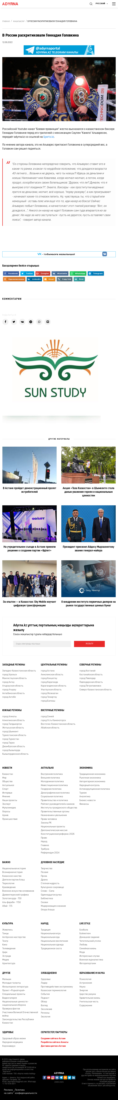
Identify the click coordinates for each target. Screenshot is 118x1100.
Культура (7, 924)
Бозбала (83, 930)
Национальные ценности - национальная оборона (15, 1003)
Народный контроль (89, 785)
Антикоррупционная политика (94, 789)
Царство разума (87, 994)
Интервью (7, 793)
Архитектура (8, 963)
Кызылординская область (15, 754)
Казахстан (7, 774)
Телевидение (9, 949)
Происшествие (10, 819)
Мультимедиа (9, 808)
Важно (6, 862)
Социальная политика (52, 797)
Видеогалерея (9, 998)
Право (44, 838)
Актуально (47, 768)
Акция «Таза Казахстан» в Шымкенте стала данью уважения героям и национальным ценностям (88, 492)
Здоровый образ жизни (14, 1039)
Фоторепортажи (87, 963)
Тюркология (8, 883)
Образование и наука (92, 973)
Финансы (84, 804)
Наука (82, 987)
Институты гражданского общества (59, 808)
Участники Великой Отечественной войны (20, 1014)
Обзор (44, 1002)
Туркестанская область (14, 735)
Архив (5, 815)
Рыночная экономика (90, 778)
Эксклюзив (46, 1009)
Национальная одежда (52, 945)
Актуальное (8, 785)
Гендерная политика (51, 789)
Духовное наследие (52, 862)
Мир (4, 778)
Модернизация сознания (53, 906)
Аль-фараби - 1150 (11, 902)
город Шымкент (10, 732)
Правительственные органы (55, 812)
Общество (7, 781)
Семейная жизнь (87, 949)
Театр (5, 941)
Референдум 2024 (50, 853)
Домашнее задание (89, 937)
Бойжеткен (85, 933)
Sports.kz (48, 137)
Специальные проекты (13, 994)
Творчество (46, 869)
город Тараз (8, 743)
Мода (82, 952)
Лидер (44, 983)
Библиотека (47, 898)
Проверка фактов (11, 1009)
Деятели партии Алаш (13, 880)
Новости (7, 768)
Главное (45, 845)
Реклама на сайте (8, 1091)
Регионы (45, 1013)
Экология (45, 1017)
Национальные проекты (53, 827)
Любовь (83, 945)
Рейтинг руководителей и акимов (57, 804)
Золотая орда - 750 (12, 898)
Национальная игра (51, 933)
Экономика (86, 768)
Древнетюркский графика (15, 895)
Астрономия (85, 983)
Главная (6, 21)
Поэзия (44, 872)
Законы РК (46, 823)
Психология (85, 979)
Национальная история (14, 869)
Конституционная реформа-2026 (58, 834)
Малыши (6, 979)
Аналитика (84, 797)
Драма (44, 880)
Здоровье (46, 979)
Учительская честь (88, 1002)
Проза (44, 876)
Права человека (49, 819)
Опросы (6, 812)
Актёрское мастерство (14, 937)
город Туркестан (10, 739)
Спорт (5, 789)
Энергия (83, 990)
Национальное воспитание (54, 941)
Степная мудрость (50, 883)
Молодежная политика (52, 781)
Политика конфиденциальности (26, 1091)
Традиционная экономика (92, 774)
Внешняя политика (50, 778)
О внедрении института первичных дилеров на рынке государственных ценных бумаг (88, 604)
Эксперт (6, 804)
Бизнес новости (87, 800)
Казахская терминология (53, 990)
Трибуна (45, 849)
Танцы (5, 933)
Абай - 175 (7, 906)
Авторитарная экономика (92, 781)
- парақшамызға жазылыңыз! (56, 254)
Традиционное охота (51, 949)
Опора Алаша (48, 910)
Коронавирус (9, 1046)
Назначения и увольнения (54, 815)
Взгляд (44, 1005)
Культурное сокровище (52, 887)
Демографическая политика (55, 793)
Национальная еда (50, 937)
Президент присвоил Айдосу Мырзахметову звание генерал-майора (88, 549)
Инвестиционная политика (54, 785)
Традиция (45, 930)
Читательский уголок (90, 941)
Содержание (85, 1005)
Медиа (5, 960)
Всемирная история (12, 872)
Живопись (7, 930)
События (45, 994)
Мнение (6, 797)
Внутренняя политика (52, 774)
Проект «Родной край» (13, 990)
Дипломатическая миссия (54, 830)
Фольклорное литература (15, 987)
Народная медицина (12, 1042)
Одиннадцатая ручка (51, 895)
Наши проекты (9, 800)
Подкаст (45, 998)
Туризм (83, 793)
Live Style (84, 924)
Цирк (4, 952)
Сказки (44, 902)
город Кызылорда (11, 750)
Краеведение (9, 887)
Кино (4, 945)
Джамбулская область (13, 746)
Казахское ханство (12, 876)
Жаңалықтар (19, 21)
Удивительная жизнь (89, 998)
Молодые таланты (11, 983)
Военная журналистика (91, 960)
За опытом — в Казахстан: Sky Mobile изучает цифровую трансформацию (29, 604)
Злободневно (49, 973)
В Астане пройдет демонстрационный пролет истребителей (29, 490)
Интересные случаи (89, 956)
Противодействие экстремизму (57, 987)
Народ (44, 842)
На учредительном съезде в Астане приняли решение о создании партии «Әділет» (30, 549)
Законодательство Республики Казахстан (18, 1021)
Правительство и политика (54, 800)
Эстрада (6, 956)
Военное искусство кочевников (18, 891)
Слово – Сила (47, 891)
